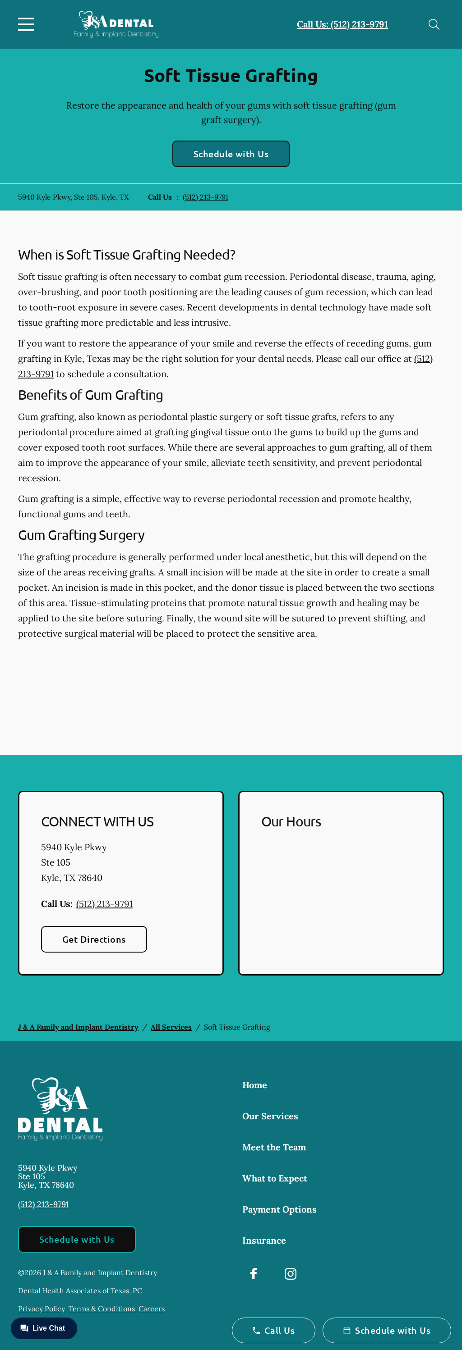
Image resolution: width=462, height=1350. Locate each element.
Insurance (264, 1240)
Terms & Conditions (102, 1308)
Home (254, 1084)
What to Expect (274, 1178)
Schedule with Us (231, 154)
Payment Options (279, 1209)
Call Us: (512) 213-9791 (342, 24)
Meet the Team (274, 1147)
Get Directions (94, 939)
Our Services (270, 1116)
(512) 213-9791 (205, 196)
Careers (152, 1308)
